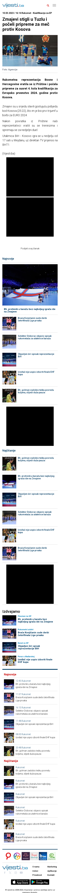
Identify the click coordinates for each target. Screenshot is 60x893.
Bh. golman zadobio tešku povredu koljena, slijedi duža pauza (36, 391)
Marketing (52, 867)
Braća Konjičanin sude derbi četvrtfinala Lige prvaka (32, 319)
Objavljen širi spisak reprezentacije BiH (36, 355)
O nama (35, 867)
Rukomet (26, 681)
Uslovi (35, 871)
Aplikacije (52, 871)
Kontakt (50, 875)
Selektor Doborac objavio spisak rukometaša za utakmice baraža (34, 337)
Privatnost (37, 875)
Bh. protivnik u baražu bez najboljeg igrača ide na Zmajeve (29, 310)
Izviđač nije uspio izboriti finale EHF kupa (36, 373)
